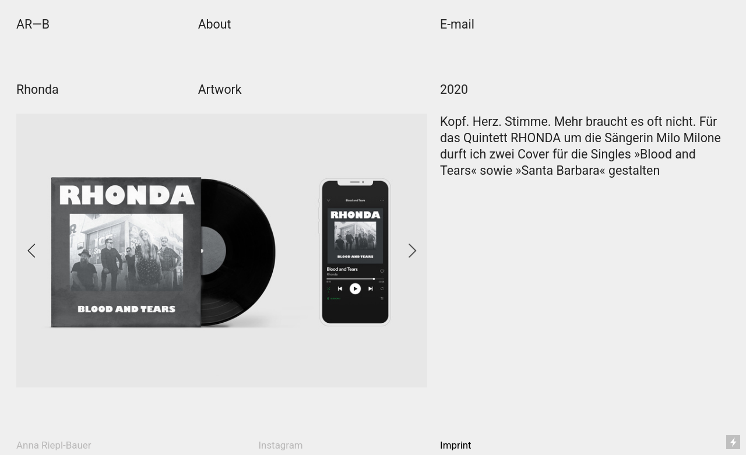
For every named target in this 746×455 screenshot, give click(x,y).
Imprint (455, 445)
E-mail (457, 24)
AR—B (33, 24)
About (214, 24)
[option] (221, 250)
